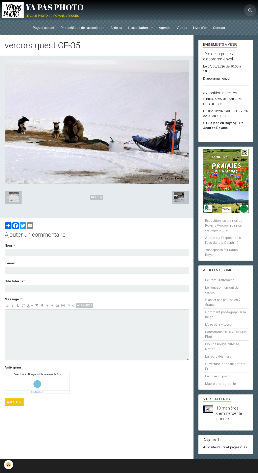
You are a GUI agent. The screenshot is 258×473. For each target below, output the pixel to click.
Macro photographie (220, 384)
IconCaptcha (36, 392)
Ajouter (14, 402)
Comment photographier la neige (225, 314)
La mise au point (217, 376)
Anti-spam (13, 367)
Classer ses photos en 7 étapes (222, 302)
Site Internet (15, 281)
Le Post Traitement (219, 280)
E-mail (10, 263)
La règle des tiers (218, 356)
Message (12, 299)
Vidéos (182, 28)
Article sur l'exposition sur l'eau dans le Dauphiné (224, 240)
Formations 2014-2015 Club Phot (226, 334)
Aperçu (84, 305)
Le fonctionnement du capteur (222, 289)
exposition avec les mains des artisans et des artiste (222, 98)
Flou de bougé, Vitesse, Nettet (222, 346)
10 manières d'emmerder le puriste (229, 413)
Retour (96, 197)
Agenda (165, 28)
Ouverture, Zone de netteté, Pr (225, 366)
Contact (219, 28)
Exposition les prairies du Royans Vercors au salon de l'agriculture (223, 225)
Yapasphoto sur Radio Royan (221, 252)
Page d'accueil (44, 28)
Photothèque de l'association (82, 28)
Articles (116, 28)
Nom (8, 245)
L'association (138, 28)
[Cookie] (8, 464)
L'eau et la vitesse (218, 324)
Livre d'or (200, 28)
